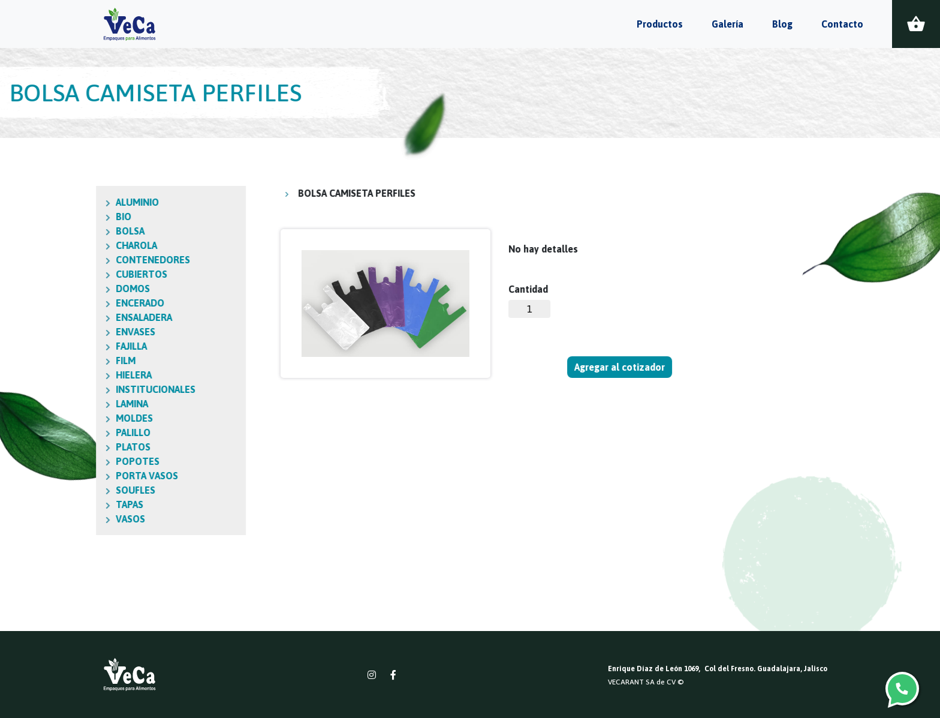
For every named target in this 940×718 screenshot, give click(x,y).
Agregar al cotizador (620, 367)
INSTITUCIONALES (100, 389)
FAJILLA (76, 346)
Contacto (842, 24)
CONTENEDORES (97, 260)
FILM (70, 360)
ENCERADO (85, 303)
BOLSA (75, 231)
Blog (782, 24)
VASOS (75, 519)
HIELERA (78, 375)
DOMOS (77, 288)
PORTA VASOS (91, 475)
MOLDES (79, 418)
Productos (660, 24)
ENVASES (80, 332)
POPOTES (82, 461)
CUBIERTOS (86, 274)
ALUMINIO (82, 202)
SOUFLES (80, 490)
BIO (68, 216)
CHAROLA (81, 245)
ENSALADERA (88, 317)
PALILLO (78, 432)
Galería (727, 24)
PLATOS (78, 447)
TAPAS (74, 504)
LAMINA (76, 403)
